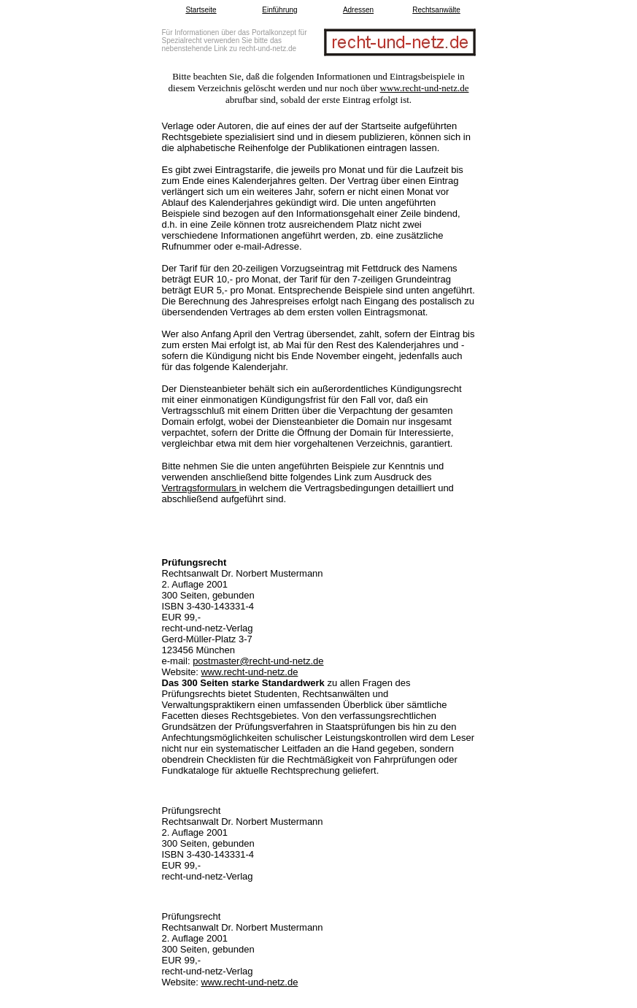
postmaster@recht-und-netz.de (258, 660)
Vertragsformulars (200, 487)
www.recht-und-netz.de (424, 87)
